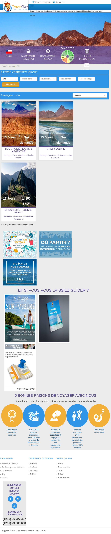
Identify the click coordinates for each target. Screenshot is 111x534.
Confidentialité (7, 470)
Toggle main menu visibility (32, 6)
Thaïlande (33, 467)
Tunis (60, 470)
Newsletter (60, 2)
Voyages (12, 66)
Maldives (33, 474)
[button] (9, 79)
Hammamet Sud (63, 477)
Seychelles (34, 470)
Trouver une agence (42, 2)
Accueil (4, 66)
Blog (3, 474)
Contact (4, 477)
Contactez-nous (26, 389)
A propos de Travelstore (10, 463)
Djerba (60, 463)
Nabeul (60, 474)
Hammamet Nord (64, 467)
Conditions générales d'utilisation (13, 467)
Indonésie (33, 463)
